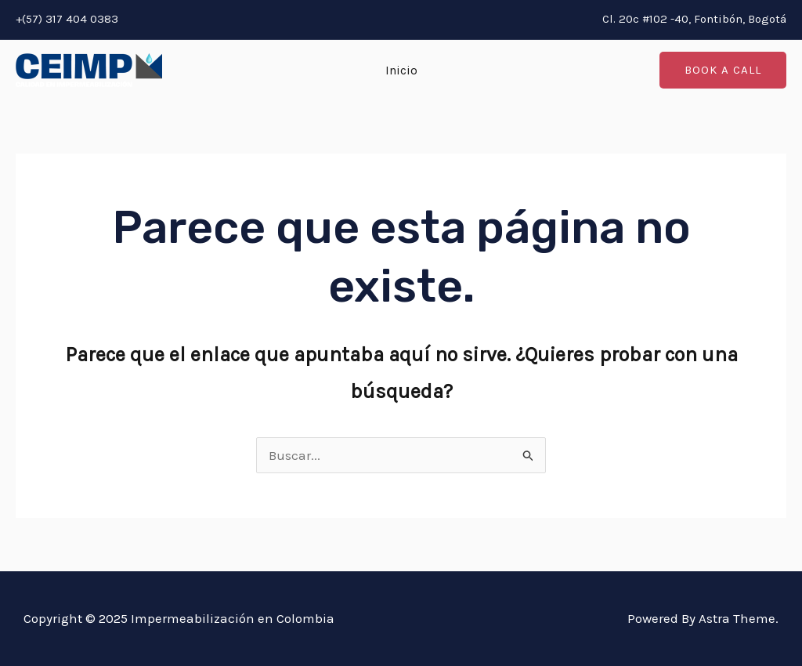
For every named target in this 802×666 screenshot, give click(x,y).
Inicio (401, 70)
